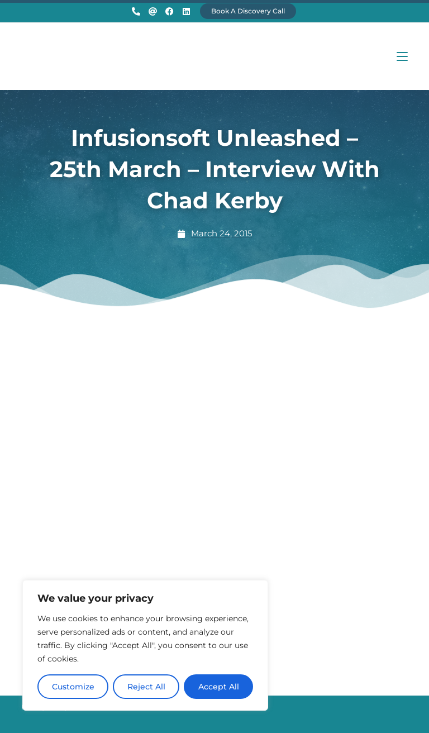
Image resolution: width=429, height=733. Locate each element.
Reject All (146, 687)
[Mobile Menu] (402, 56)
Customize (73, 687)
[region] (145, 645)
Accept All (218, 687)
